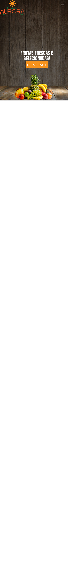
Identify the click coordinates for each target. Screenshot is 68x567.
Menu (62, 5)
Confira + (36, 65)
